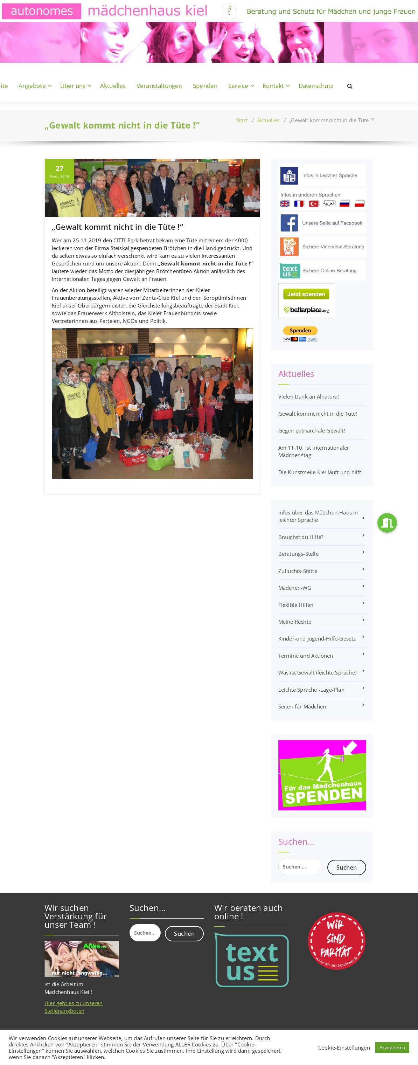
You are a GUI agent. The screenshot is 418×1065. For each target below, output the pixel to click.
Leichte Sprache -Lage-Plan (311, 689)
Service (238, 86)
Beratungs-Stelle (298, 553)
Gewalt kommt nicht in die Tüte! (317, 413)
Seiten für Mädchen (302, 706)
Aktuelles (113, 86)
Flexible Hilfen (296, 604)
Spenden (205, 86)
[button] (387, 523)
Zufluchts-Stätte (297, 570)
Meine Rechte (294, 621)
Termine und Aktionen (305, 655)
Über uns (73, 86)
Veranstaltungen (159, 86)
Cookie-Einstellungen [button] (344, 1047)
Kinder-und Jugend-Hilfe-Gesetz (317, 638)
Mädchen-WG (295, 587)
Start (242, 120)
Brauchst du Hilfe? (300, 536)
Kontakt (273, 86)
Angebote (32, 86)
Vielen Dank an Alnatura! (308, 396)
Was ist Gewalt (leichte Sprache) (317, 672)
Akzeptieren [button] (392, 1047)
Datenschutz (316, 86)
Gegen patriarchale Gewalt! (311, 430)
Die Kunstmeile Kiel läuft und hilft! (320, 472)
